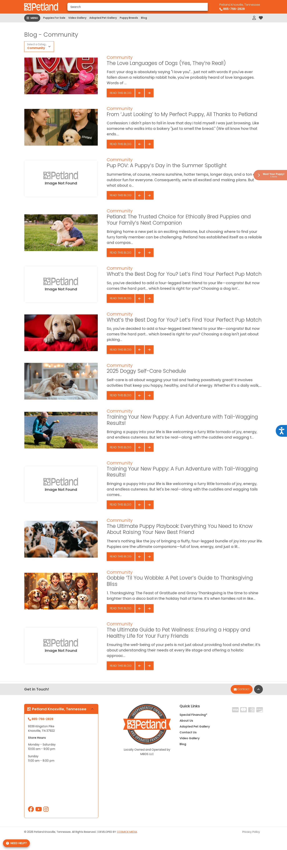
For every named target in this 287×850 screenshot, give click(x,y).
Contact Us (188, 732)
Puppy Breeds (129, 18)
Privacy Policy (251, 832)
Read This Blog (120, 93)
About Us (186, 721)
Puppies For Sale (54, 18)
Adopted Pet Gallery (103, 18)
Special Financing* (193, 715)
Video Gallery (77, 18)
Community (36, 48)
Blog (144, 18)
